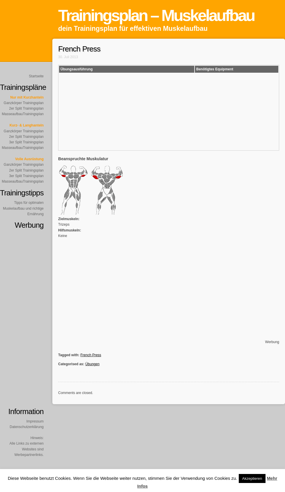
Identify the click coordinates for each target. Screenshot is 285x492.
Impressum (35, 421)
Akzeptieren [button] (252, 478)
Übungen (92, 364)
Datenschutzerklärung (27, 427)
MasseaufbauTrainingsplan (23, 114)
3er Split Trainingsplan (26, 142)
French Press (90, 355)
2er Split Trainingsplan (26, 108)
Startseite (36, 76)
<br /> (213, 111)
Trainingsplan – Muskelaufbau (156, 15)
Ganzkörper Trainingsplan (24, 103)
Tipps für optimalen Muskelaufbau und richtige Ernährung (23, 208)
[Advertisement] (258, 248)
